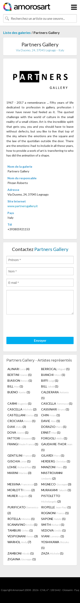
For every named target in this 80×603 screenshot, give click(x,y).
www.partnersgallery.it (22, 206)
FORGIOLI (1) (54, 438)
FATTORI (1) (21, 438)
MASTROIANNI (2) (52, 475)
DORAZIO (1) (53, 426)
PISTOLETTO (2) (51, 498)
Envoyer (40, 340)
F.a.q (76, 590)
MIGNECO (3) (56, 484)
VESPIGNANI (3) (22, 536)
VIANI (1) (52, 536)
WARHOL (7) (19, 542)
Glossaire (67, 590)
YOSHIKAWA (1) (55, 545)
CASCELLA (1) (56, 403)
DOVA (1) (17, 432)
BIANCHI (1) (53, 375)
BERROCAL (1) (55, 369)
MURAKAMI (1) (56, 490)
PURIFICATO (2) (22, 510)
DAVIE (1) (50, 421)
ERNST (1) (50, 432)
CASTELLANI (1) (22, 415)
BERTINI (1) (19, 375)
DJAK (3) (16, 426)
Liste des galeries (17, 32)
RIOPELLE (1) (56, 507)
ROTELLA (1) (21, 519)
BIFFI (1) (49, 380)
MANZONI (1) (54, 467)
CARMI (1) (19, 403)
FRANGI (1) (22, 444)
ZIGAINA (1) (21, 559)
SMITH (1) (52, 524)
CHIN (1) (50, 415)
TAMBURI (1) (20, 530)
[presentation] (38, 326)
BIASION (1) (19, 380)
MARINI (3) (19, 473)
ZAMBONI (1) (20, 553)
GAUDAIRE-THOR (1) (56, 447)
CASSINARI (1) (55, 409)
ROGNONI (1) (55, 513)
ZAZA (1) (52, 553)
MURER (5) (19, 496)
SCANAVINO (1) (22, 524)
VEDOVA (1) (53, 530)
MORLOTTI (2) (21, 490)
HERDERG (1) (55, 461)
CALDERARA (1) (55, 395)
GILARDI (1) (52, 455)
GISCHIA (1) (19, 461)
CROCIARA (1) (21, 421)
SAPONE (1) (53, 519)
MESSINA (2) (22, 484)
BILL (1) (15, 386)
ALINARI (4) (18, 369)
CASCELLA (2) (21, 409)
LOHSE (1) (21, 467)
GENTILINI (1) (21, 455)
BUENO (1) (18, 392)
